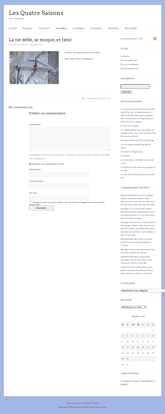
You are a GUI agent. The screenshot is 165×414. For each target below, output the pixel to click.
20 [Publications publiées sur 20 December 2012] (143, 347)
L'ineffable (92, 98)
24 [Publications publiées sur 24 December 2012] (128, 353)
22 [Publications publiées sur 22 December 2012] (153, 347)
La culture (80, 28)
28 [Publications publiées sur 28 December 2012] (148, 353)
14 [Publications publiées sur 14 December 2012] (148, 341)
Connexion (125, 56)
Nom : (35, 169)
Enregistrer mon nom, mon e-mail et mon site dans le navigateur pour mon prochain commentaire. (67, 203)
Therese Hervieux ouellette (131, 267)
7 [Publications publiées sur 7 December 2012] (147, 336)
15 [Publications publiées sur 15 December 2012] (153, 341)
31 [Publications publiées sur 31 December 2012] (128, 358)
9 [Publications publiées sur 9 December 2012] (122, 341)
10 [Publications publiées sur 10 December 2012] (128, 341)
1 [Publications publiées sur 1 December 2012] (152, 330)
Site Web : (33, 193)
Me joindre (131, 28)
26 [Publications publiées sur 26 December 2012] (138, 353)
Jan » (127, 365)
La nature (63, 28)
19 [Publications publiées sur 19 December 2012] (138, 347)
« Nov (123, 365)
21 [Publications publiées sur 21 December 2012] (148, 347)
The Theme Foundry (90, 403)
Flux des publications (129, 60)
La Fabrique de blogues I (130, 381)
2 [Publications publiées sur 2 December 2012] (122, 336)
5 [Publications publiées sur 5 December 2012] (137, 336)
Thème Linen (72, 403)
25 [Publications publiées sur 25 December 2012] (133, 353)
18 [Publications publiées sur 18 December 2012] (133, 347)
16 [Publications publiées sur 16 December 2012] (122, 347)
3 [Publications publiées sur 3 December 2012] (127, 336)
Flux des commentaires (130, 64)
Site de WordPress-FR (129, 68)
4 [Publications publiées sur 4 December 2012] (132, 336)
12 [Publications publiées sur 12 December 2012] (138, 341)
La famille (97, 28)
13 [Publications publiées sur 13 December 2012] (143, 341)
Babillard (115, 28)
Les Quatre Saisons (36, 12)
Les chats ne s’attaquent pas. (132, 152)
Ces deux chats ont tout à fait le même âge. (137, 140)
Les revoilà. (125, 156)
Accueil (13, 28)
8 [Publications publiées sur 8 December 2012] (152, 336)
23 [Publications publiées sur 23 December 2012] (122, 353)
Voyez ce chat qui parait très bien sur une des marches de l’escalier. (136, 242)
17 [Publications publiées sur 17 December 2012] (128, 347)
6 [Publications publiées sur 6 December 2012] (142, 336)
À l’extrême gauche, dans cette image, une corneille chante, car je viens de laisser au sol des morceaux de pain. (138, 133)
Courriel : (36, 181)
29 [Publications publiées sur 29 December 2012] (153, 353)
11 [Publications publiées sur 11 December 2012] (133, 341)
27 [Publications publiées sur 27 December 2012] (143, 353)
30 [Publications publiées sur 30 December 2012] (122, 358)
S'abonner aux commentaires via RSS (48, 164)
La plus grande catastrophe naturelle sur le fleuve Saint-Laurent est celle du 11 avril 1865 (137, 260)
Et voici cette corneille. (130, 126)
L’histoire (46, 28)
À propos (28, 28)
